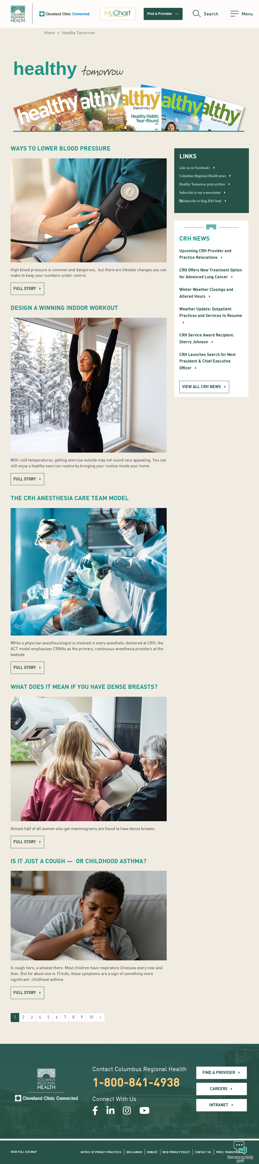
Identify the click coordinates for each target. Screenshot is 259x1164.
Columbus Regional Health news (202, 176)
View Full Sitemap (24, 1152)
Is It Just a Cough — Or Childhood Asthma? (78, 861)
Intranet (218, 1105)
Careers (218, 1089)
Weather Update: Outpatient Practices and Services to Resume (210, 312)
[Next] (100, 1017)
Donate (152, 1152)
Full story (24, 288)
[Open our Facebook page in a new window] (95, 1111)
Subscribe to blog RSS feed (200, 201)
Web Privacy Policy (176, 1152)
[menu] (241, 14)
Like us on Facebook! (194, 168)
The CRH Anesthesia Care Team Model (70, 498)
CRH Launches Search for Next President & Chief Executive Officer (207, 361)
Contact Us (203, 1152)
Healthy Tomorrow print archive (202, 184)
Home (49, 33)
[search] (205, 14)
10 (91, 1017)
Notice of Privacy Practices (101, 1152)
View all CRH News (201, 387)
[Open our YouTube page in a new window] (144, 1111)
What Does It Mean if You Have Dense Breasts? (84, 687)
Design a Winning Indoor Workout (64, 308)
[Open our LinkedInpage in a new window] (110, 1111)
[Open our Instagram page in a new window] (127, 1111)
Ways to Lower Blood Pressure (61, 148)
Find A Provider (163, 13)
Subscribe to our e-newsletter (200, 193)
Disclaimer (134, 1152)
